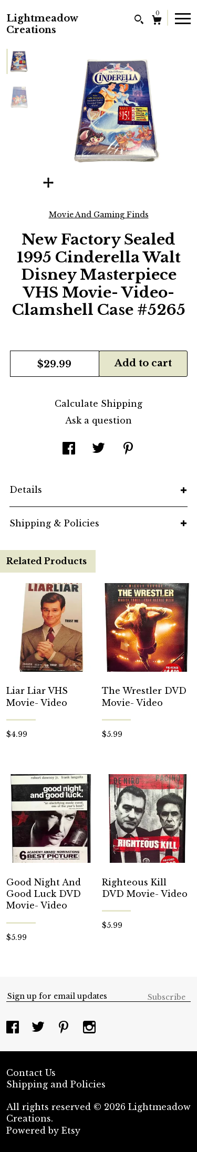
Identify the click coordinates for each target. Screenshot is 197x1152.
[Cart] (157, 21)
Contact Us (31, 1073)
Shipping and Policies (56, 1084)
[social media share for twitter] (98, 449)
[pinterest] (64, 1028)
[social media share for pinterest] (128, 449)
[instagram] (89, 1028)
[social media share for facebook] (69, 449)
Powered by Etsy (43, 1130)
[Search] (139, 21)
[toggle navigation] (183, 18)
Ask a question (98, 420)
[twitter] (39, 1028)
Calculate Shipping (98, 403)
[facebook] (14, 1028)
